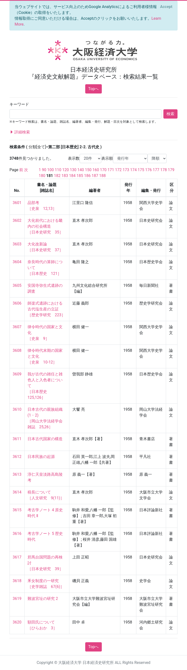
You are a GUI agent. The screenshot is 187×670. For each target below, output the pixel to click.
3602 (17, 220)
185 (79, 175)
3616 (17, 533)
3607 (17, 327)
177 (156, 170)
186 (87, 175)
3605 (17, 285)
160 (96, 170)
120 (65, 170)
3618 (17, 580)
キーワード (19, 104)
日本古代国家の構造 (45, 439)
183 (64, 175)
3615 (17, 510)
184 (72, 175)
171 (111, 170)
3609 (17, 374)
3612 (17, 456)
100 (50, 170)
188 (102, 175)
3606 (17, 303)
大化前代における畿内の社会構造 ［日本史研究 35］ (45, 226)
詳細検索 (19, 132)
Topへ (93, 88)
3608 (17, 350)
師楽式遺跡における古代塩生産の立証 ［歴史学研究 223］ (46, 309)
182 (57, 175)
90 (44, 170)
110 (58, 170)
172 (118, 170)
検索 (170, 114)
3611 (17, 439)
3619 (17, 598)
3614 (17, 492)
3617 (17, 557)
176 (148, 170)
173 (125, 170)
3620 (17, 622)
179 (171, 170)
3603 (17, 244)
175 (141, 170)
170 (103, 170)
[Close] (166, 7)
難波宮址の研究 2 (43, 598)
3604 (17, 262)
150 (88, 170)
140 (80, 170)
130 (73, 170)
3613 (17, 474)
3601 (17, 202)
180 (42, 175)
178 (163, 170)
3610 (17, 409)
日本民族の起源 (41, 456)
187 (95, 175)
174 (133, 170)
